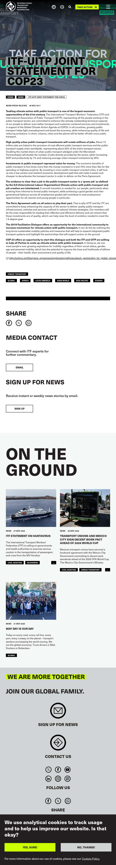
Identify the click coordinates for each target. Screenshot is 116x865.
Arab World (63, 280)
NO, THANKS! (86, 847)
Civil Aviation (15, 562)
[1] (20, 154)
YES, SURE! (30, 847)
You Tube (67, 770)
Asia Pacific (82, 280)
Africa (25, 280)
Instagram (58, 779)
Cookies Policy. (91, 858)
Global (11, 280)
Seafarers (32, 562)
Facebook (58, 770)
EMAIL (19, 367)
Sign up (19, 408)
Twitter (48, 770)
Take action (84, 7)
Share (16, 313)
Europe (99, 280)
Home (10, 97)
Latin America (42, 280)
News (21, 97)
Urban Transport (17, 274)
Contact (58, 744)
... (53, 562)
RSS (67, 779)
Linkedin (48, 779)
